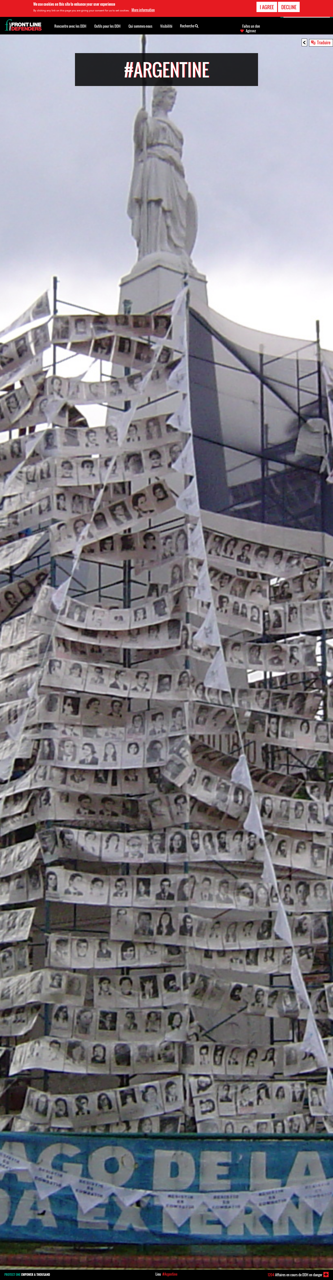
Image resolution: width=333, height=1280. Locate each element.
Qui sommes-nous (140, 26)
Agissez (251, 31)
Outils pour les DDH (107, 26)
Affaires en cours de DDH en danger (295, 1274)
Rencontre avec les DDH (70, 26)
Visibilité (166, 26)
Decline (288, 7)
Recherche (189, 25)
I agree (267, 7)
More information (143, 10)
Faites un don (251, 26)
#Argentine (169, 1274)
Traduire (324, 42)
